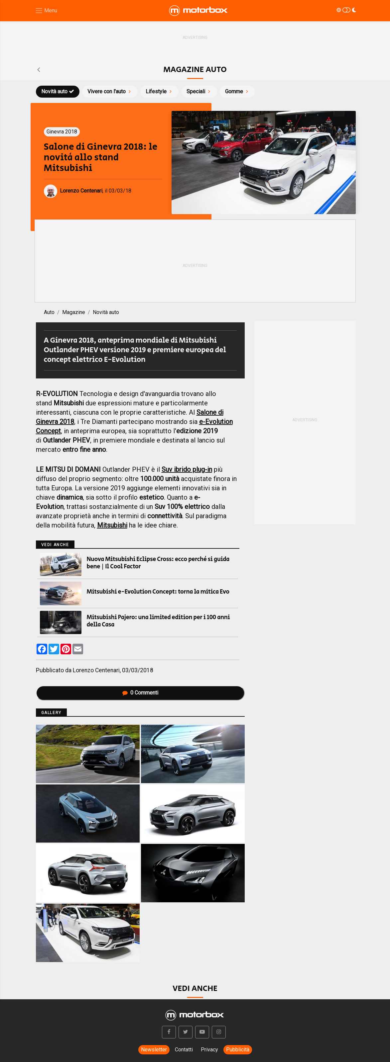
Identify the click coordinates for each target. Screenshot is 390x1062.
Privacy (209, 1049)
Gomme (237, 91)
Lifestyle (159, 91)
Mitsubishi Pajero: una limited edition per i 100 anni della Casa (158, 621)
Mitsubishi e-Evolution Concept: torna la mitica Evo (158, 592)
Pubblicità (237, 1049)
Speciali (199, 91)
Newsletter (154, 1049)
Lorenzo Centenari (96, 670)
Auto (49, 312)
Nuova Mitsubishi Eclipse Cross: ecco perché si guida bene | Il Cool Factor (158, 563)
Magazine (73, 312)
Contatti (184, 1049)
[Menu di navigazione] (46, 10)
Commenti (140, 693)
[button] (169, 1032)
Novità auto (57, 91)
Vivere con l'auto (109, 91)
